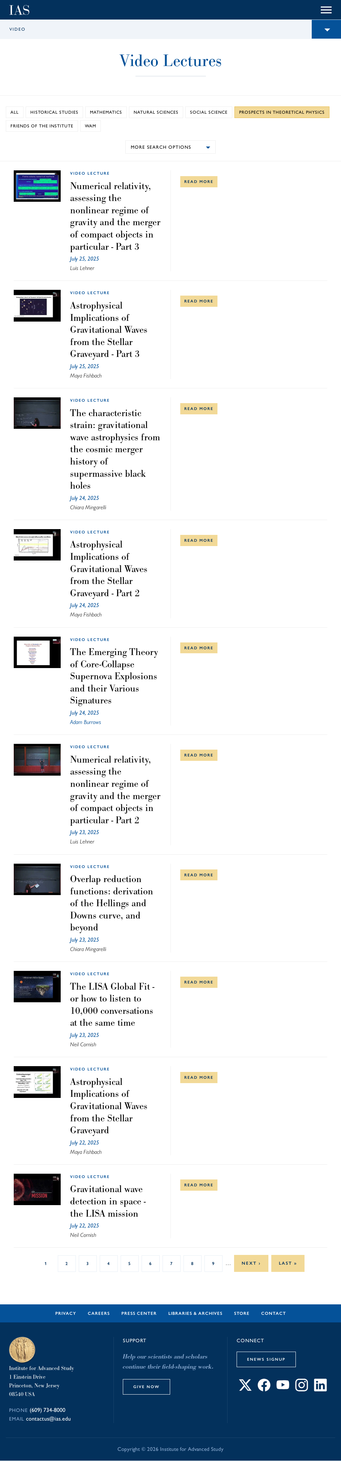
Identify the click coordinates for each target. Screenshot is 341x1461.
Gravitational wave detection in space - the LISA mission (108, 1201)
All (14, 112)
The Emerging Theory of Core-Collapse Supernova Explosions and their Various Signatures (114, 676)
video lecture (90, 173)
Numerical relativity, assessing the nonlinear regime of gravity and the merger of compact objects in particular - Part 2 (115, 789)
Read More (198, 181)
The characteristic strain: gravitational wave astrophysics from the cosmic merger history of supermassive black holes (115, 449)
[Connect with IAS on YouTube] (283, 1389)
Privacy (65, 1313)
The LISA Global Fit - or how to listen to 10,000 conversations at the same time (112, 1004)
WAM (90, 125)
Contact (273, 1313)
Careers (99, 1313)
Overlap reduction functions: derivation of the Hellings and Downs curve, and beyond (111, 903)
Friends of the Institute (41, 125)
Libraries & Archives (195, 1313)
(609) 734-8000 (47, 1410)
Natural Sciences (156, 112)
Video (17, 29)
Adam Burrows (85, 722)
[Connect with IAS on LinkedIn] (320, 1389)
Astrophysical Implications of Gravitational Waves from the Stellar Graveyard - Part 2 (108, 568)
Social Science (209, 112)
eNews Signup (266, 1359)
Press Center (139, 1313)
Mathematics (106, 112)
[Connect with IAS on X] (245, 1389)
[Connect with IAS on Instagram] (301, 1389)
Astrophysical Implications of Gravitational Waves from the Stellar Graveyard (108, 1106)
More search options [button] (161, 147)
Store (242, 1313)
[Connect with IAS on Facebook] (264, 1389)
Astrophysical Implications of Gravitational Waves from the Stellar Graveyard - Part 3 (108, 329)
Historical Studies (54, 112)
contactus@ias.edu (48, 1418)
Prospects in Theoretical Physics (282, 112)
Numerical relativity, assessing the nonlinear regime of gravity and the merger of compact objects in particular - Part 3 (115, 216)
